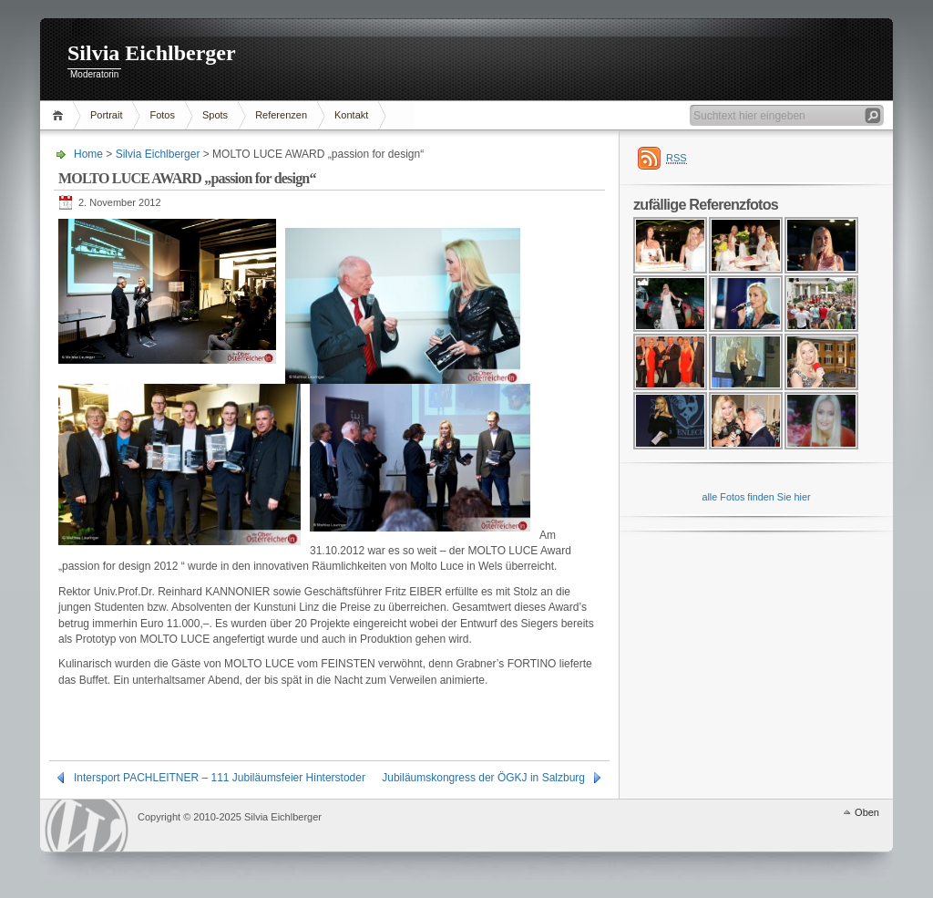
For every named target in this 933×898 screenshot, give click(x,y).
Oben (867, 812)
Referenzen (281, 114)
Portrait (106, 114)
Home (60, 115)
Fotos (162, 114)
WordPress (86, 826)
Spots (215, 114)
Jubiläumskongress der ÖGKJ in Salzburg (483, 777)
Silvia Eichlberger (151, 53)
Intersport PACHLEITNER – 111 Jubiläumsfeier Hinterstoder (219, 777)
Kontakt (351, 114)
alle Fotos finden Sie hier (756, 496)
